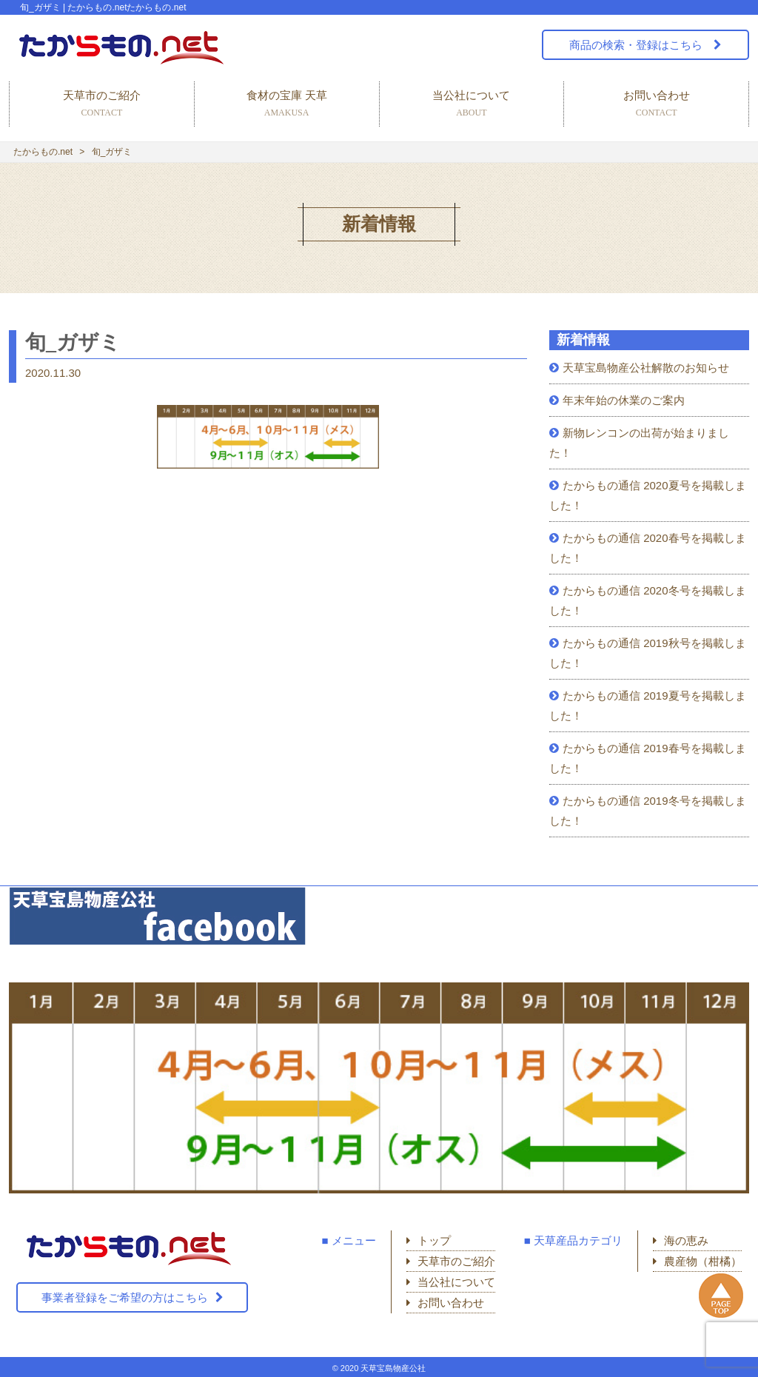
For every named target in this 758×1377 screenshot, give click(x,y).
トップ (434, 1240)
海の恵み (686, 1240)
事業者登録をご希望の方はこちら (124, 1297)
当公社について (472, 105)
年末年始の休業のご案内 (624, 400)
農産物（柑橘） (703, 1261)
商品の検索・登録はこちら (637, 44)
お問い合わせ (656, 105)
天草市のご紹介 (102, 105)
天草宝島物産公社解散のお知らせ (646, 367)
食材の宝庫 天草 (287, 105)
